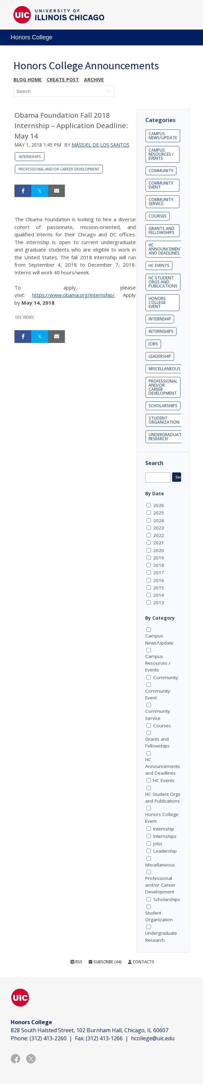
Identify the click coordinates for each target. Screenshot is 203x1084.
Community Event (161, 185)
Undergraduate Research (166, 436)
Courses (158, 216)
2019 (158, 558)
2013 (158, 602)
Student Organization (164, 420)
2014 (158, 595)
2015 (158, 588)
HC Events (159, 265)
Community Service (161, 201)
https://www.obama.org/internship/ (73, 295)
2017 (158, 573)
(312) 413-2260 (48, 1038)
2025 (158, 513)
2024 (158, 520)
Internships (29, 156)
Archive (94, 79)
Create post (63, 79)
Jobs (153, 344)
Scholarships (163, 406)
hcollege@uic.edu (152, 1038)
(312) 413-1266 (104, 1038)
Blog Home (27, 79)
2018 (158, 565)
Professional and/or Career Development (58, 169)
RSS (76, 962)
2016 (158, 580)
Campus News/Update (163, 136)
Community (161, 170)
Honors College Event (157, 302)
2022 (158, 535)
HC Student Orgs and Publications (163, 282)
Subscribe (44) (105, 962)
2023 (158, 528)
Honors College (31, 37)
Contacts (141, 962)
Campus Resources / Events (161, 154)
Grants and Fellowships (161, 230)
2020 (158, 550)
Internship (160, 319)
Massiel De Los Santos (100, 145)
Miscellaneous (164, 369)
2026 (158, 505)
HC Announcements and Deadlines (167, 249)
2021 (158, 543)
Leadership (160, 356)
